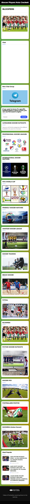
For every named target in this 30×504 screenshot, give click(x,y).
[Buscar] (11, 117)
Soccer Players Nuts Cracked (15, 2)
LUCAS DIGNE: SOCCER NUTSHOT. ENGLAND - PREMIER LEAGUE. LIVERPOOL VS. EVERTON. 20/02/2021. (19, 478)
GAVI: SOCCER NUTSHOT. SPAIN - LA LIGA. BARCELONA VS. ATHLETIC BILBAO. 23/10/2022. (18, 459)
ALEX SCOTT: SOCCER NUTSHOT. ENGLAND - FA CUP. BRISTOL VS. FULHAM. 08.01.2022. (18, 469)
